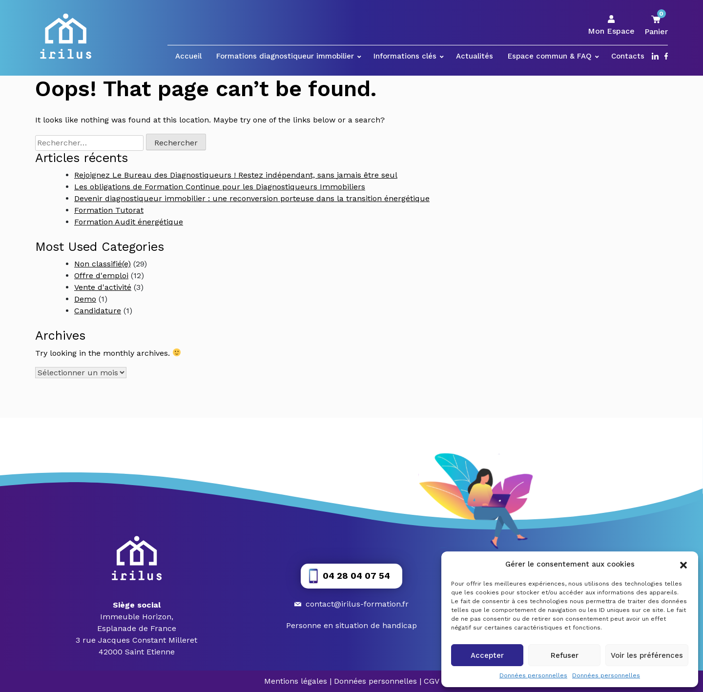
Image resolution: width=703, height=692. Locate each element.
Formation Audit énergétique (128, 221)
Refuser (565, 655)
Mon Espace (611, 25)
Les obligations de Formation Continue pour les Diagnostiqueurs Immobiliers (219, 186)
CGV (431, 681)
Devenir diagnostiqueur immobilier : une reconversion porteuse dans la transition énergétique (252, 198)
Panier (656, 25)
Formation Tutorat (109, 210)
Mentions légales (295, 681)
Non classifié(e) (102, 263)
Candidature (97, 310)
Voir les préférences (647, 655)
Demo (85, 299)
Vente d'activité (102, 287)
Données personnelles (533, 675)
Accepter (487, 655)
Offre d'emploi (101, 275)
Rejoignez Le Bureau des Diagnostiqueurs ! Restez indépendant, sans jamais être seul (235, 175)
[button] (683, 564)
